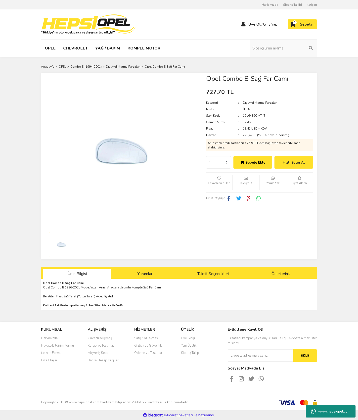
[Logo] (88, 24)
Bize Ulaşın (49, 360)
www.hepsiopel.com (330, 411)
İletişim (312, 5)
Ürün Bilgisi (77, 274)
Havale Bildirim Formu (57, 345)
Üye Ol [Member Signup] (254, 24)
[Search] (283, 48)
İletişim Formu (51, 353)
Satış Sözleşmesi (146, 338)
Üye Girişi (188, 338)
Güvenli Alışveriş (100, 338)
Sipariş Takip (190, 353)
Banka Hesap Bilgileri (103, 360)
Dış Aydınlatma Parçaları (260, 103)
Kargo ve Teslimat (101, 345)
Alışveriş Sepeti (99, 353)
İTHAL (247, 109)
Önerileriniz (280, 274)
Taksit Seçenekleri (213, 274)
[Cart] (302, 24)
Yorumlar (144, 274)
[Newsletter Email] (260, 355)
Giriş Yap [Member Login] (270, 24)
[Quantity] (218, 162)
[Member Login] (243, 24)
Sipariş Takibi (292, 5)
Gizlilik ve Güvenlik (148, 345)
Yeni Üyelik (188, 345)
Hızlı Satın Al (294, 162)
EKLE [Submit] (305, 355)
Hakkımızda (270, 5)
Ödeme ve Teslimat (148, 353)
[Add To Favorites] (219, 182)
